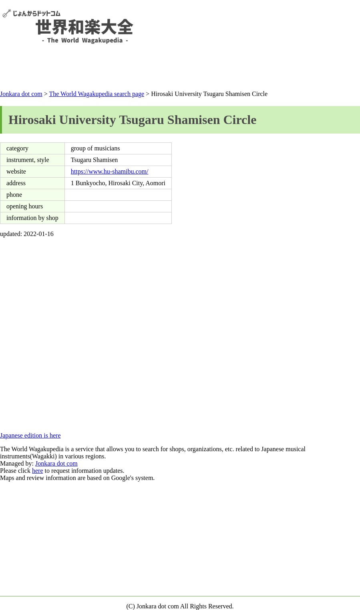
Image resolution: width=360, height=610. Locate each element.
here (37, 470)
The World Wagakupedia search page (96, 93)
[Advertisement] (180, 69)
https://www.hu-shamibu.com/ (110, 171)
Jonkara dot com (21, 93)
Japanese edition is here (30, 435)
